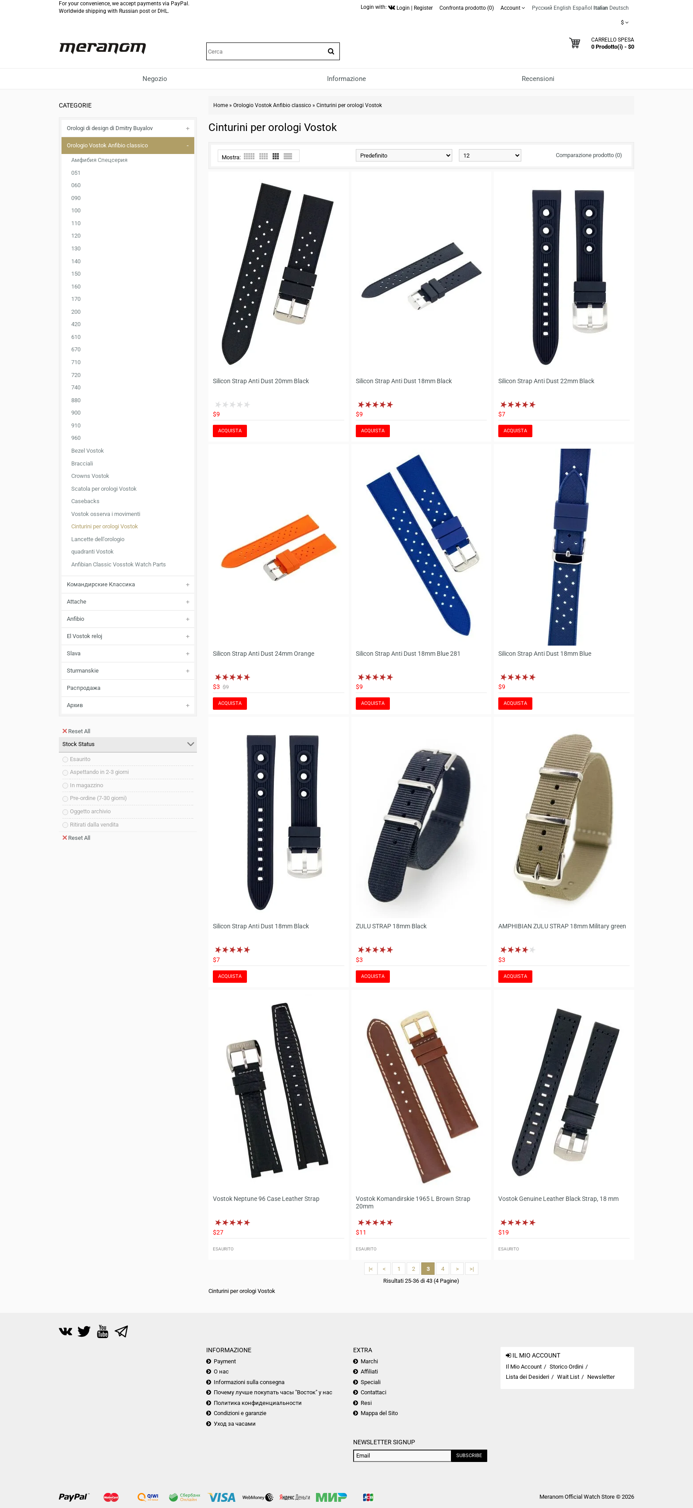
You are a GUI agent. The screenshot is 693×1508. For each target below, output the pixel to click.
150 (76, 273)
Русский (542, 8)
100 (76, 210)
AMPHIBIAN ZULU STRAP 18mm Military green (562, 926)
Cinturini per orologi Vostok (104, 526)
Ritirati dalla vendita (94, 824)
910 (76, 425)
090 (76, 198)
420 (76, 324)
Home (220, 105)
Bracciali (82, 463)
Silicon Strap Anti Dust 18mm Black (404, 381)
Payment (225, 1361)
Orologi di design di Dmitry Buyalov (110, 128)
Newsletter (601, 1376)
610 (76, 337)
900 (76, 412)
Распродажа (83, 688)
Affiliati (369, 1371)
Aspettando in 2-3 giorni (99, 772)
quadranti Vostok (92, 551)
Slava (74, 653)
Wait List (568, 1376)
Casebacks (85, 501)
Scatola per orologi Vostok (104, 488)
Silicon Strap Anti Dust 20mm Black (261, 381)
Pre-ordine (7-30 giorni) (98, 798)
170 (76, 299)
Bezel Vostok (87, 450)
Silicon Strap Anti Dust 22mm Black (546, 381)
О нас (221, 1371)
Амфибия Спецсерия (99, 160)
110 (76, 223)
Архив (75, 705)
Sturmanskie (83, 670)
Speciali (371, 1382)
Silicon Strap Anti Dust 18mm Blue (544, 653)
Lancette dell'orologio (97, 539)
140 (76, 261)
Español (582, 8)
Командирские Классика (101, 584)
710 (76, 362)
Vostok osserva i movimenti (105, 514)
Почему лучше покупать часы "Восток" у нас (273, 1392)
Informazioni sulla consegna (249, 1382)
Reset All (76, 731)
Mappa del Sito (379, 1413)
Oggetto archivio (90, 811)
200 (76, 311)
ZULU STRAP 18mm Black (391, 926)
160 (76, 286)
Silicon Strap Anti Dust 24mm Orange (263, 653)
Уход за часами (235, 1423)
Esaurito (80, 759)
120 (76, 235)
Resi (366, 1403)
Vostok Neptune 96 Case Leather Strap (266, 1198)
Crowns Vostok (90, 476)
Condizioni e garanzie (240, 1413)
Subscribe (469, 1455)
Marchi (369, 1361)
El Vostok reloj (84, 636)
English (562, 8)
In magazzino (86, 785)
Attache (76, 601)
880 (76, 400)
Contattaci (373, 1392)
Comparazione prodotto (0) (589, 155)
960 (76, 438)
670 (76, 349)
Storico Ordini (566, 1366)
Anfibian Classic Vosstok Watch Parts (118, 564)
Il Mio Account (524, 1366)
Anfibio (75, 619)
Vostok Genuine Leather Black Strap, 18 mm (558, 1198)
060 (76, 185)
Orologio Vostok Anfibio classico (107, 145)
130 (76, 248)
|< (371, 1269)
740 (76, 387)
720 (76, 375)
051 (76, 172)
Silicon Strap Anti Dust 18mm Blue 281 (408, 653)
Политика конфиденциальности (258, 1403)
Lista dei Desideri (527, 1376)
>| (472, 1269)
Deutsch (619, 8)
